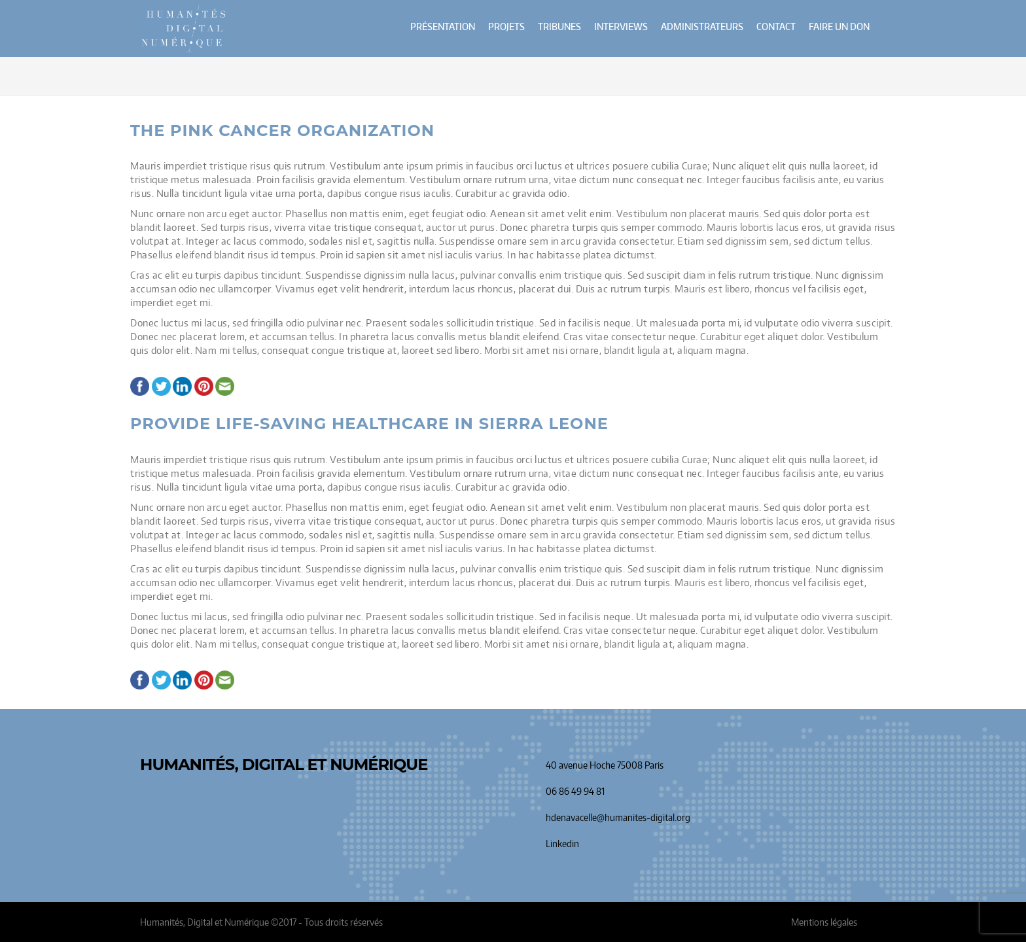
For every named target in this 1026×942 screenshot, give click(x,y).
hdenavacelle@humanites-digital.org (618, 817)
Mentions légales (824, 922)
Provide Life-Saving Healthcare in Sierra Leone (369, 423)
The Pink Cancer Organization (282, 130)
